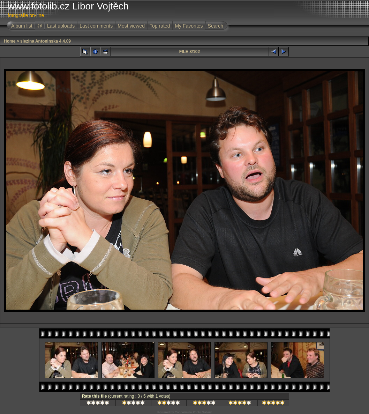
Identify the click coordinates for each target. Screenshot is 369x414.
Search (215, 26)
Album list (21, 26)
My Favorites (189, 26)
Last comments (96, 26)
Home (9, 41)
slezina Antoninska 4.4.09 (45, 41)
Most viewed (131, 26)
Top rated (160, 26)
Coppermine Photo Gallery (193, 412)
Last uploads (61, 26)
